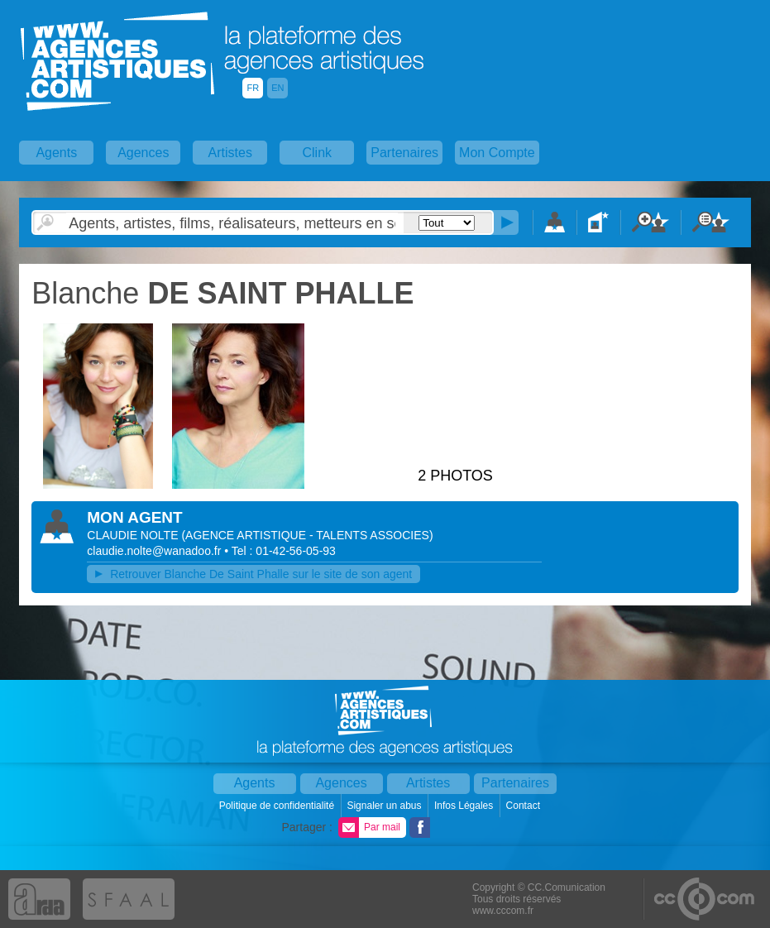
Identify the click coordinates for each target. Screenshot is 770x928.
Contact (524, 805)
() (307, 535)
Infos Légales (465, 805)
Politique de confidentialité (278, 805)
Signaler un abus (385, 805)
